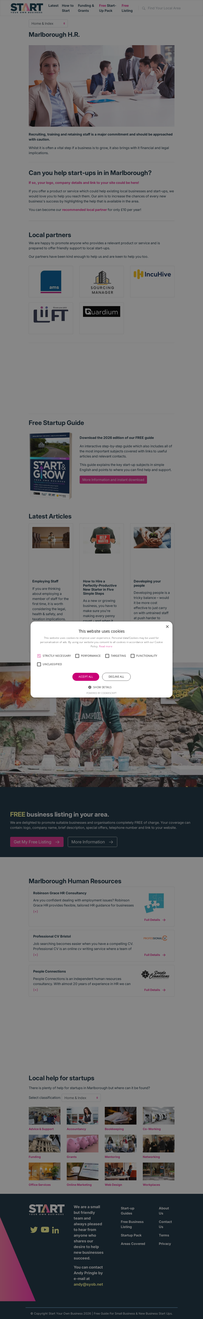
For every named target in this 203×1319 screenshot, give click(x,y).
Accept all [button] (86, 676)
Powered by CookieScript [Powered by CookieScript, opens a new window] (101, 693)
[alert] (101, 659)
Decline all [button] (116, 676)
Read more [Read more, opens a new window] (105, 646)
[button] (39, 656)
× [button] (167, 626)
